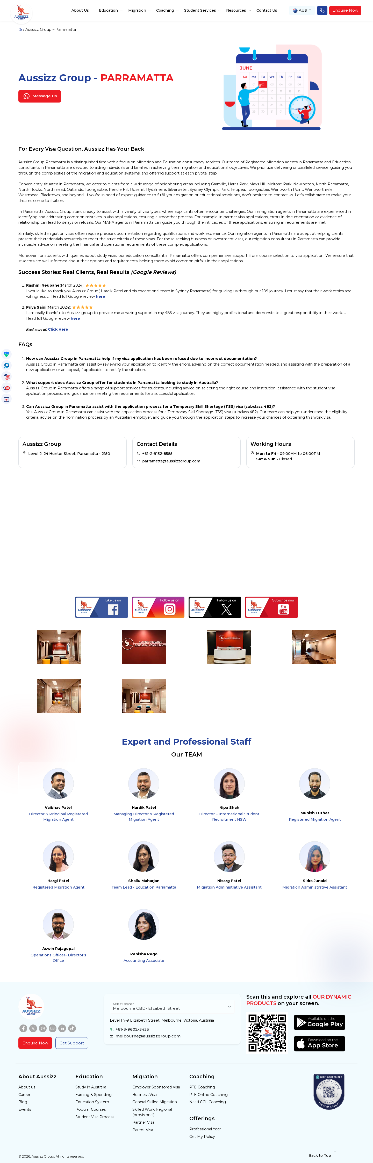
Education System (92, 1102)
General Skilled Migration (154, 1102)
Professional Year (205, 1129)
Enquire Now (345, 10)
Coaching (165, 10)
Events (24, 1109)
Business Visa (144, 1094)
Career (24, 1094)
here (100, 296)
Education (108, 10)
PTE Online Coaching (208, 1094)
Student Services (200, 10)
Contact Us (266, 10)
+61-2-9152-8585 (157, 453)
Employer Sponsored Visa (156, 1087)
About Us (80, 10)
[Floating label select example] (172, 1007)
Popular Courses (90, 1109)
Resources (236, 10)
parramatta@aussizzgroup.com (171, 461)
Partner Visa (143, 1122)
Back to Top (323, 1155)
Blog (22, 1102)
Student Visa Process (94, 1117)
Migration (137, 10)
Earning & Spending (93, 1094)
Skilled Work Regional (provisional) (152, 1112)
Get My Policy (202, 1136)
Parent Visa (142, 1130)
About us (26, 1087)
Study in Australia (90, 1087)
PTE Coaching (202, 1087)
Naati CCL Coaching (207, 1102)
